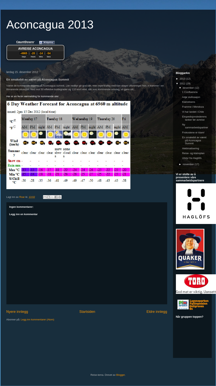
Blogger (120, 374)
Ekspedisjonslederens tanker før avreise (194, 118)
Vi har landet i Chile (193, 111)
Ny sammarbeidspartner (195, 126)
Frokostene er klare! (193, 132)
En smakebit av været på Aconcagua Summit (194, 140)
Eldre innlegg (156, 312)
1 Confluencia (190, 92)
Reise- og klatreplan (193, 153)
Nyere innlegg (17, 312)
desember (188, 87)
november (188, 164)
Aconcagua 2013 (50, 24)
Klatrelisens (188, 101)
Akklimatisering (190, 148)
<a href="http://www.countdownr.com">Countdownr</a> (35, 51)
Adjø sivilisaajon (191, 97)
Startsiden (87, 312)
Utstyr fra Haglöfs (191, 158)
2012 (183, 83)
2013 (183, 78)
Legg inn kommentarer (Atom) (37, 319)
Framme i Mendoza (193, 106)
